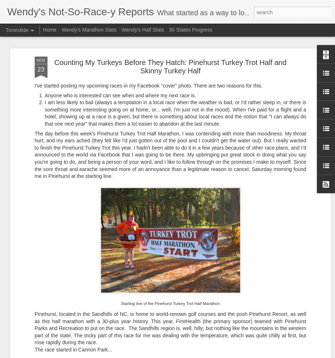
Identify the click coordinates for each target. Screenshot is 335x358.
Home (49, 30)
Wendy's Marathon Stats (89, 30)
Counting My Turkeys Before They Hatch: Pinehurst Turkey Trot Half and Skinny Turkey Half (170, 66)
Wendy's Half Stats (143, 30)
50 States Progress (190, 30)
